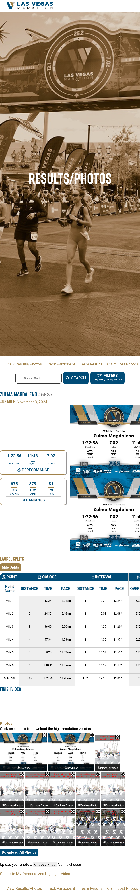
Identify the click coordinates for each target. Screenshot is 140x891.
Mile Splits (10, 567)
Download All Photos (19, 852)
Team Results (91, 364)
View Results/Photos (24, 364)
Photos (6, 723)
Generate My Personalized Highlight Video (35, 873)
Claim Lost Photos (122, 364)
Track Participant (61, 364)
